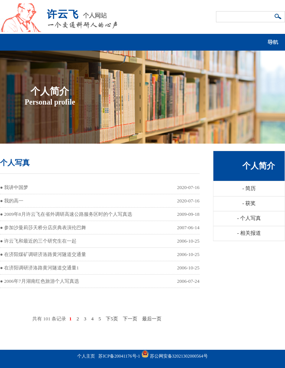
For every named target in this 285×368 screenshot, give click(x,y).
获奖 (249, 203)
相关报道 (249, 233)
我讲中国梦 (16, 187)
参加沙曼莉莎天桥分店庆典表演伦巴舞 (45, 227)
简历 (249, 188)
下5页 (112, 318)
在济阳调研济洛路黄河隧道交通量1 (41, 268)
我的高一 (13, 201)
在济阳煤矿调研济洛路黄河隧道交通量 (45, 254)
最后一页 (151, 318)
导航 (275, 40)
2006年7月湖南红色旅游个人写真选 (41, 281)
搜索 (278, 17)
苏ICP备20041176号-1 (119, 356)
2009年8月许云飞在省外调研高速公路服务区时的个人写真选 (68, 214)
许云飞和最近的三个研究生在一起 (40, 241)
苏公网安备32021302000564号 (179, 356)
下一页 (130, 318)
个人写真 (249, 218)
